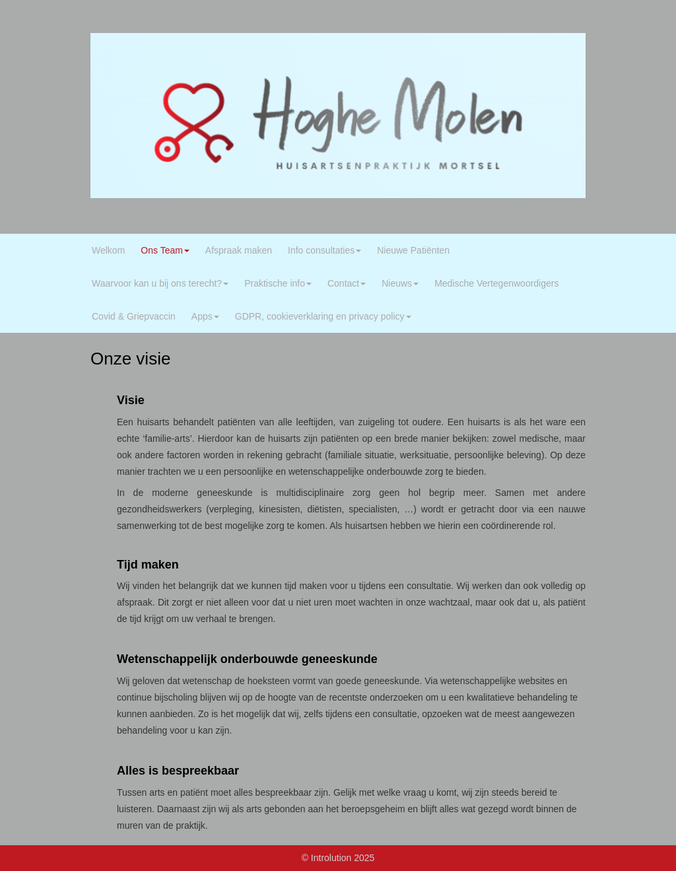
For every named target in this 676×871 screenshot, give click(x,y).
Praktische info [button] (278, 283)
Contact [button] (346, 283)
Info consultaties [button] (324, 250)
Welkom (108, 250)
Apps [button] (205, 316)
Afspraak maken (238, 250)
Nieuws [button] (400, 283)
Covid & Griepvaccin (134, 316)
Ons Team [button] (165, 250)
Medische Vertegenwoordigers (496, 283)
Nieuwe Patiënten (413, 250)
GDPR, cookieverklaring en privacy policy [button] (323, 316)
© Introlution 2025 (338, 858)
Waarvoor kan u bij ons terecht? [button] (160, 283)
